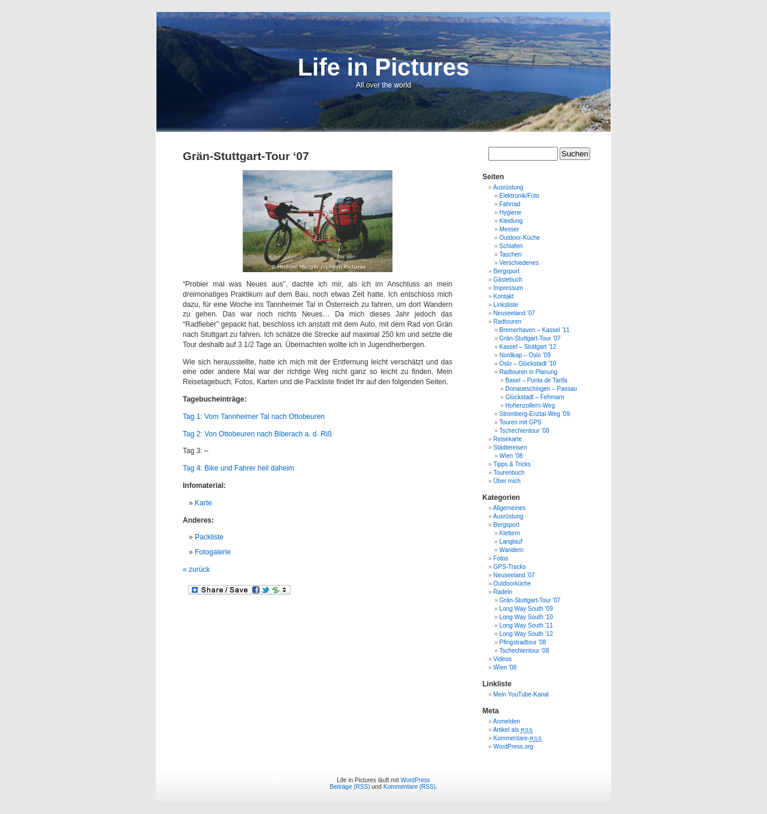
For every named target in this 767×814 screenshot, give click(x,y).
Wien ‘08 (511, 456)
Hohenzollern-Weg (530, 405)
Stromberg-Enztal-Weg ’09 (534, 414)
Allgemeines (509, 508)
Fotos (500, 558)
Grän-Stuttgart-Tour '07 (529, 600)
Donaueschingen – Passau (541, 388)
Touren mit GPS (520, 422)
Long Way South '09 (525, 608)
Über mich (507, 481)
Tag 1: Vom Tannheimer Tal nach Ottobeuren (254, 416)
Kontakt (503, 296)
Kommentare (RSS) (410, 786)
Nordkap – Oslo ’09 (525, 355)
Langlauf (510, 541)
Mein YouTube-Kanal (520, 694)
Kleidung (511, 221)
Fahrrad (509, 204)
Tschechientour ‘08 (524, 430)
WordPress (415, 780)
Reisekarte (507, 439)
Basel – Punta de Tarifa (536, 380)
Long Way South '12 (525, 634)
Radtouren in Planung (528, 372)
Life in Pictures (384, 67)
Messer (509, 229)
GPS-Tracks (509, 566)
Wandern (511, 550)
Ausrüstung (508, 187)
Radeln (502, 592)
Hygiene (510, 212)
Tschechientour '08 (524, 650)
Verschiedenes (519, 263)
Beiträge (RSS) (350, 786)
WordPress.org (513, 746)
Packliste (209, 537)
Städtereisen (510, 447)
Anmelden (506, 721)
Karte (203, 503)
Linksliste (505, 305)
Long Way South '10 (525, 617)
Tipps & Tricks (511, 464)
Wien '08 (505, 667)
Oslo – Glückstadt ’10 (527, 363)
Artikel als (513, 729)
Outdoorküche (512, 583)
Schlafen (511, 246)
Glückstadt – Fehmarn (534, 397)
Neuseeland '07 (514, 575)
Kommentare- (517, 738)
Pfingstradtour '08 (522, 642)
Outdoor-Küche (519, 237)
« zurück (196, 569)
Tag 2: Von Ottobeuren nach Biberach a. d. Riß (257, 434)
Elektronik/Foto (519, 195)
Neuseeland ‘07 (514, 313)
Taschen (510, 254)
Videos (502, 659)
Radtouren (507, 321)
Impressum (508, 288)
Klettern (509, 533)
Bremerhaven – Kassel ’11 (534, 330)
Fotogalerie (213, 552)
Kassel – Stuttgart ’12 (527, 346)
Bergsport (506, 271)
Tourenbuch (508, 472)
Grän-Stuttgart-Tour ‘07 (529, 338)
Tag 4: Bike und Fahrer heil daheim (238, 468)
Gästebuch (507, 279)
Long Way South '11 (525, 625)
